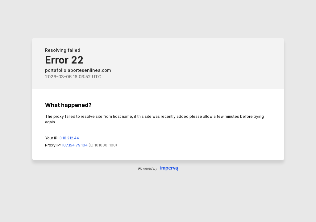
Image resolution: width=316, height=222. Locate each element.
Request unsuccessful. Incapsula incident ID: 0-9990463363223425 (158, 111)
